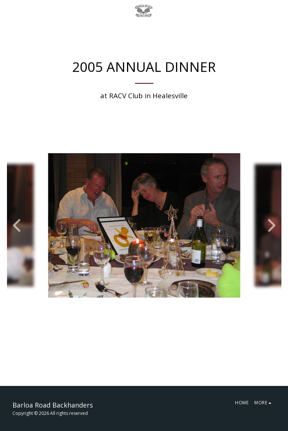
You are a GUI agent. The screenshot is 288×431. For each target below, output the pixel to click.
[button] (8, 10)
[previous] (18, 225)
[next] (270, 225)
